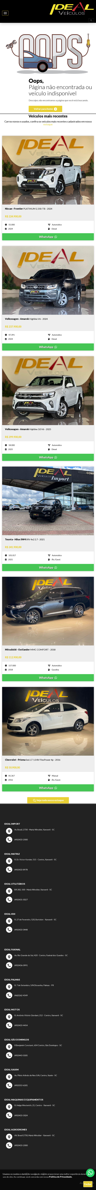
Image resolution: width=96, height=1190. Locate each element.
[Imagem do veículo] (48, 208)
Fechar (88, 1184)
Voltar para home (45, 109)
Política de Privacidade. (60, 1177)
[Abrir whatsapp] (90, 1172)
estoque (48, 124)
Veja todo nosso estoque (48, 800)
